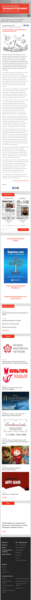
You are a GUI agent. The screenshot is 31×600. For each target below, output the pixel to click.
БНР (5, 184)
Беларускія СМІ (5, 572)
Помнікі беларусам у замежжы (22, 578)
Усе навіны (4, 497)
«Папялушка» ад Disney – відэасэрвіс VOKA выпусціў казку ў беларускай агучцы (13, 414)
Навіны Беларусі (9, 19)
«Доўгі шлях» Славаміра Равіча (10, 494)
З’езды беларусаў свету (20, 547)
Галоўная (2, 19)
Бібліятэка (5, 542)
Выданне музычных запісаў (9, 327)
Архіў (8, 222)
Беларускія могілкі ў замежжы (22, 581)
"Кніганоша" (23, 225)
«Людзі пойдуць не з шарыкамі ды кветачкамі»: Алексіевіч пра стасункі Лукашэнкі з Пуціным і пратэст (14, 525)
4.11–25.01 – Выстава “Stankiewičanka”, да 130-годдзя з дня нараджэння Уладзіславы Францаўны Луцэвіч (15, 441)
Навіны (4, 547)
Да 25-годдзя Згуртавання (21, 560)
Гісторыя (4, 578)
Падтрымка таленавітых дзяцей (10, 324)
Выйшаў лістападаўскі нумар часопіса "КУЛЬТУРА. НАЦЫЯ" (12, 388)
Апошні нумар (8, 220)
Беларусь (4, 564)
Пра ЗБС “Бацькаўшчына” (21, 545)
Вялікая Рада (18, 552)
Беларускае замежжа (7, 576)
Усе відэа (4, 531)
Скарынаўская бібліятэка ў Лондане (11, 320)
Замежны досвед (19, 587)
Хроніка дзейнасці (19, 550)
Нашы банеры (18, 555)
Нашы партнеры (6, 554)
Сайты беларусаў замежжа (7, 585)
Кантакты (4, 545)
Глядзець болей (5, 330)
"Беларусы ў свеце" (10, 225)
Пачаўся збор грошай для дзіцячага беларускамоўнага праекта (11, 468)
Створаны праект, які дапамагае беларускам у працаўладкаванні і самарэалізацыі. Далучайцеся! (15, 362)
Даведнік (4, 566)
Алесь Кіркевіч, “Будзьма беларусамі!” (14, 26)
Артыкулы (4, 569)
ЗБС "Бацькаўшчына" (22, 542)
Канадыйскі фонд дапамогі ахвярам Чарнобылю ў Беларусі (15, 313)
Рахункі (17, 557)
